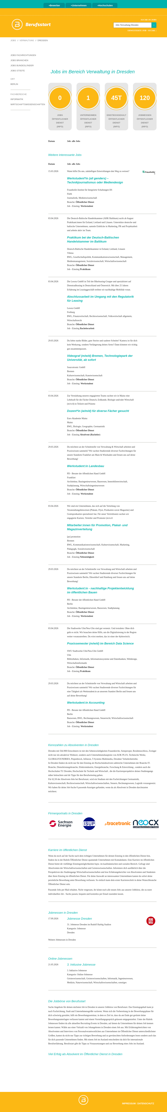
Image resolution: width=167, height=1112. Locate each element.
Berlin (14, 84)
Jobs (13, 40)
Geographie (87, 426)
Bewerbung (80, 880)
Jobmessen (53, 1023)
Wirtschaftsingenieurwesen (92, 485)
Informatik (17, 99)
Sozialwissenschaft (95, 261)
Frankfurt (71, 477)
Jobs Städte (18, 70)
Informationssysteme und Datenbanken (108, 659)
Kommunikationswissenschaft (105, 257)
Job (118, 1027)
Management (126, 257)
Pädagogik (72, 549)
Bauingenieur (84, 481)
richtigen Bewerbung (92, 1035)
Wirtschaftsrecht (74, 320)
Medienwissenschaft (88, 198)
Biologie (77, 426)
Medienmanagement (76, 261)
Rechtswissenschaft (98, 316)
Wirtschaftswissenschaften (28, 104)
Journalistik (72, 198)
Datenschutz (145, 1103)
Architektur (72, 481)
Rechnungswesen (91, 718)
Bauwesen (102, 481)
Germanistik (99, 426)
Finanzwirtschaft (80, 316)
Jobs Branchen (19, 60)
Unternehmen (78, 5)
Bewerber (54, 5)
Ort (13, 79)
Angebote (58, 1007)
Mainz (70, 422)
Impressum (129, 1103)
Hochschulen (105, 5)
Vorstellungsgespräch (104, 1019)
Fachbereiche (19, 94)
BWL (69, 257)
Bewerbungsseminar (87, 1015)
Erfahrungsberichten (137, 1027)
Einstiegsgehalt (139, 1007)
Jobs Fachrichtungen (23, 55)
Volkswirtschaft (115, 316)
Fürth (69, 194)
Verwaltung (27, 40)
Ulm (69, 655)
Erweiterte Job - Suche (142, 30)
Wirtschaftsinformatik (77, 663)
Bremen (70, 371)
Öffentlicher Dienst (79, 860)
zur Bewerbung (116, 1043)
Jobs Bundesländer (22, 65)
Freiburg (71, 312)
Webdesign (132, 659)
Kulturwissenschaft (75, 375)
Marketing (124, 545)
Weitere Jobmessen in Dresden (62, 940)
